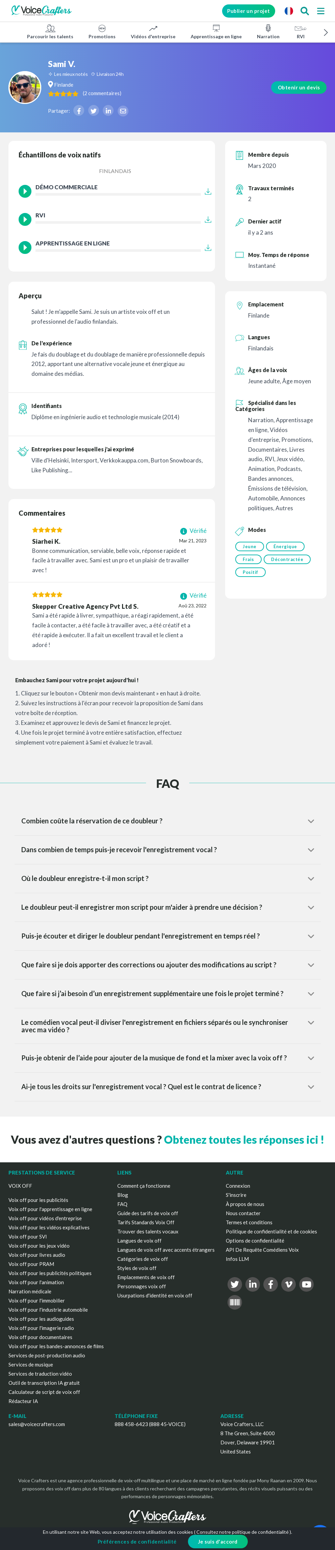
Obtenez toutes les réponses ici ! (244, 1139)
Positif (250, 574)
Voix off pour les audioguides (41, 1319)
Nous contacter (243, 1213)
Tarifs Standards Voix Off (145, 1222)
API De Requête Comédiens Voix (262, 1250)
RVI (300, 31)
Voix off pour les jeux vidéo (39, 1246)
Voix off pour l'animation (36, 1282)
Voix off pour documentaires (40, 1337)
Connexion (238, 1186)
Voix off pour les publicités (38, 1200)
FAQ (122, 1204)
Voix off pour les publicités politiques (50, 1273)
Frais (248, 560)
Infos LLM (237, 1259)
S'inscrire (236, 1195)
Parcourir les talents (50, 31)
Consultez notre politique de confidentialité (242, 1532)
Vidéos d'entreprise (153, 31)
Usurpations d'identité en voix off (154, 1295)
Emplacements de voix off (146, 1277)
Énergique (286, 546)
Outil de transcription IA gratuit (44, 1383)
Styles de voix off (137, 1268)
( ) (137, 93)
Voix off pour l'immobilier (36, 1300)
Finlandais (115, 171)
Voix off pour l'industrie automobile (48, 1310)
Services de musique (30, 1364)
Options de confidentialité (255, 1240)
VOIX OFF (20, 1186)
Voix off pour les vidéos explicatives (49, 1227)
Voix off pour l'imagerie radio (41, 1328)
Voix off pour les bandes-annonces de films (56, 1346)
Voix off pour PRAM (31, 1264)
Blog (122, 1195)
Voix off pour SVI (27, 1236)
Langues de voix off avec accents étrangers (166, 1250)
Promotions (102, 31)
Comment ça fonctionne (143, 1186)
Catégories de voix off (142, 1259)
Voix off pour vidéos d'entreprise (45, 1218)
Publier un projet (243, 11)
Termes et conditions (249, 1222)
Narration (268, 31)
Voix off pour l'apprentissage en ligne (50, 1209)
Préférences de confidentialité (137, 1541)
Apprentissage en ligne (216, 31)
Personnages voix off (141, 1286)
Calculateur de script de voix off (44, 1392)
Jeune (250, 546)
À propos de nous (245, 1204)
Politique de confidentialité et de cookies (271, 1231)
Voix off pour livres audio (36, 1255)
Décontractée (288, 560)
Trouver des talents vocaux (147, 1231)
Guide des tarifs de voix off (147, 1213)
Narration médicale (29, 1291)
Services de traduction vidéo (40, 1374)
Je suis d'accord (218, 1541)
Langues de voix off (139, 1240)
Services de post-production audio (46, 1355)
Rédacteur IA (23, 1401)
